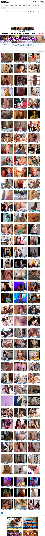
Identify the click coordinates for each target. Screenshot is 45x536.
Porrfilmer (40, 46)
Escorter (20, 46)
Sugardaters (17, 47)
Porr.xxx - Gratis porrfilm (22, 31)
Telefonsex (14, 44)
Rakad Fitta (33, 46)
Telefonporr (31, 44)
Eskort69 (7, 46)
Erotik (27, 46)
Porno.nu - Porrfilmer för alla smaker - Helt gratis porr (22, 30)
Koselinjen (23, 44)
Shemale (41, 1)
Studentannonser (16, 46)
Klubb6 (26, 45)
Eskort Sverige (41, 44)
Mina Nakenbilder (36, 44)
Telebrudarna (11, 44)
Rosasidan (23, 45)
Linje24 (4, 44)
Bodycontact (32, 45)
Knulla (43, 46)
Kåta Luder (4, 46)
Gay (38, 1)
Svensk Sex (37, 46)
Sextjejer (20, 45)
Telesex (18, 44)
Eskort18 (28, 45)
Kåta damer (30, 47)
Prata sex (20, 44)
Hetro (35, 1)
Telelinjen (7, 44)
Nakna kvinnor (11, 46)
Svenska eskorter (15, 45)
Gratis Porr (29, 46)
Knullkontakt (24, 46)
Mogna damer (26, 47)
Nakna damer (21, 47)
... (10, 512)
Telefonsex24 (28, 44)
